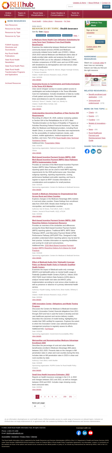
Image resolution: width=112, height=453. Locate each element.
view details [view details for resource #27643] (36, 258)
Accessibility (6, 437)
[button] (87, 151)
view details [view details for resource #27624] (36, 389)
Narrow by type (41, 35)
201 (70, 397)
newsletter (90, 33)
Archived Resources (13, 83)
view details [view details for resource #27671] (36, 153)
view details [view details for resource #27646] (36, 336)
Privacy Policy (25, 437)
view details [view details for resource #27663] (36, 216)
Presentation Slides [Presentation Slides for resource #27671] (52, 143)
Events (91, 116)
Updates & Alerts (79, 3)
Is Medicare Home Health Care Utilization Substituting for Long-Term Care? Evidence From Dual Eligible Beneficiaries (56, 42)
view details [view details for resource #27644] (36, 300)
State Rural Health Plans (14, 66)
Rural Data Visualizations (38, 14)
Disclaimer (15, 437)
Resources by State (12, 29)
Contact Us (106, 3)
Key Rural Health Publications (11, 55)
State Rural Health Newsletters (12, 61)
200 (64, 397)
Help (77, 36)
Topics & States (21, 14)
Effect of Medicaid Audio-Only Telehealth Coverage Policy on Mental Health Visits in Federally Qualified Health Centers (53, 264)
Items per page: (38, 405)
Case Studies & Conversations (58, 14)
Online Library (8, 14)
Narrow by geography (54, 35)
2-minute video (98, 63)
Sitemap (34, 437)
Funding (92, 120)
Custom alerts (92, 47)
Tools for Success (75, 14)
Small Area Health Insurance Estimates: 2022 (51, 374)
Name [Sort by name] (46, 32)
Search (106, 7)
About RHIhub (93, 3)
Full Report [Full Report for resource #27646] (49, 329)
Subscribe (100, 42)
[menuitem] (8, 14)
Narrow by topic (67, 35)
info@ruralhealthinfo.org (14, 433)
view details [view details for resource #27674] (36, 190)
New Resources (11, 25)
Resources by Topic (12, 32)
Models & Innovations (97, 123)
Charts (91, 112)
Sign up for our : (92, 31)
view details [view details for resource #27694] (36, 109)
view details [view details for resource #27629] (36, 370)
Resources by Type (12, 36)
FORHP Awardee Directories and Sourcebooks (11, 47)
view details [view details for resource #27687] (36, 80)
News (91, 129)
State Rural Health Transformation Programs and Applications (15, 72)
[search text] (84, 7)
